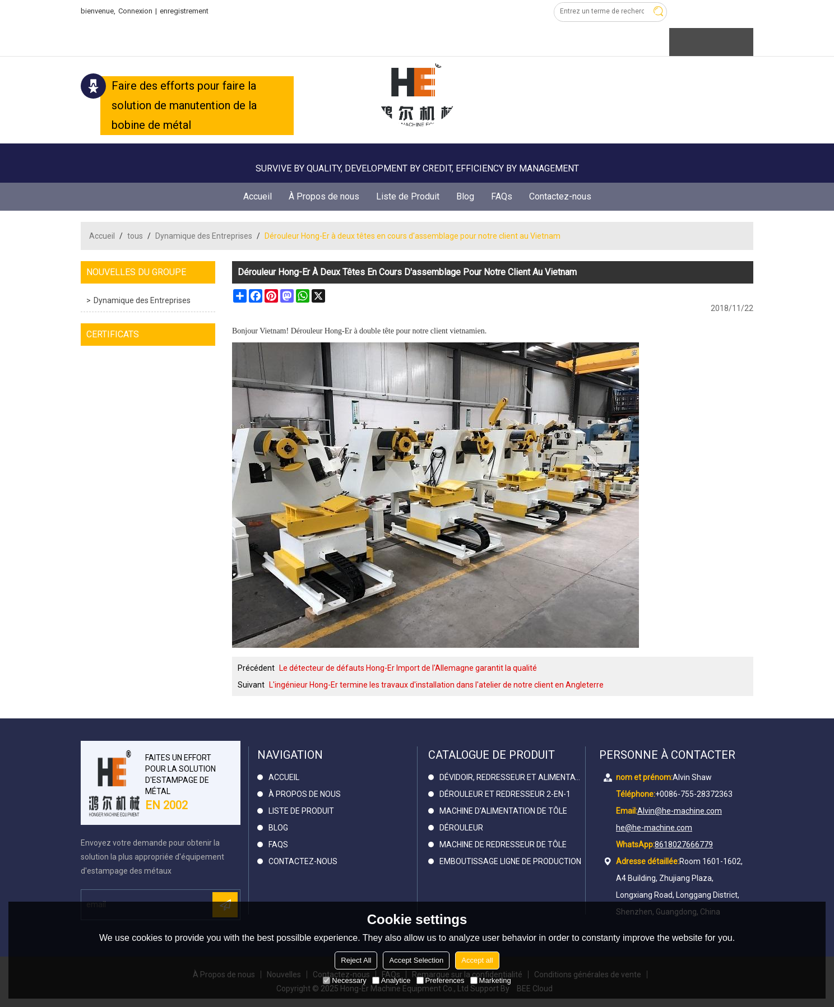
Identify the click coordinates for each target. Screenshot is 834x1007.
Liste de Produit (407, 196)
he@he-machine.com (654, 827)
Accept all (477, 960)
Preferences (440, 980)
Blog (465, 196)
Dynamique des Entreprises (203, 235)
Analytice (391, 980)
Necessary (344, 980)
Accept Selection (416, 960)
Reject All (356, 960)
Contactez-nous (560, 196)
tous (135, 235)
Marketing (490, 980)
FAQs (501, 196)
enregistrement (184, 11)
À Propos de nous (324, 196)
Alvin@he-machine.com (679, 810)
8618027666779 (684, 844)
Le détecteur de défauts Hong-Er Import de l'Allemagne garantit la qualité (408, 667)
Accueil (257, 196)
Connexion (135, 11)
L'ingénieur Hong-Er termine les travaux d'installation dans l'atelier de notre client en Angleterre (436, 684)
